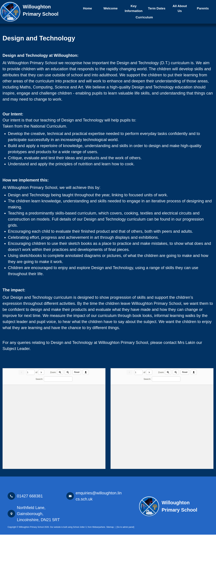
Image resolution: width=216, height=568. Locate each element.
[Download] (86, 405)
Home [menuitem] (87, 8)
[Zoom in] (60, 405)
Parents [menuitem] (203, 8)
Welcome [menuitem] (110, 8)
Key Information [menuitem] (134, 8)
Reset (76, 406)
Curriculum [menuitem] (144, 17)
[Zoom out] (68, 405)
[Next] (41, 405)
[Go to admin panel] (125, 560)
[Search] (58, 412)
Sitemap (110, 560)
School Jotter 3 (80, 560)
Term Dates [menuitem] (156, 8)
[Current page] (30, 405)
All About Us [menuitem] (180, 8)
